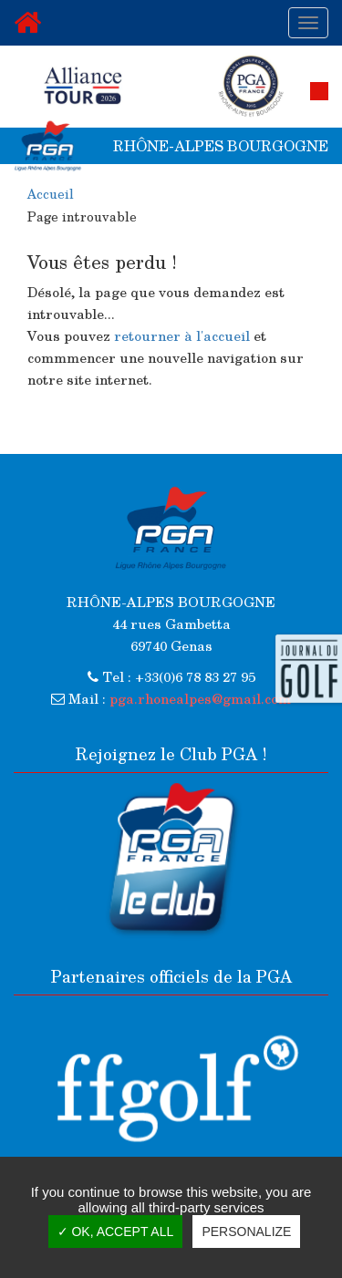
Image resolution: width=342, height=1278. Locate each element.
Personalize (246, 1231)
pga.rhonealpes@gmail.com (200, 698)
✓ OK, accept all (115, 1231)
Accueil (50, 193)
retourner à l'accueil (182, 335)
